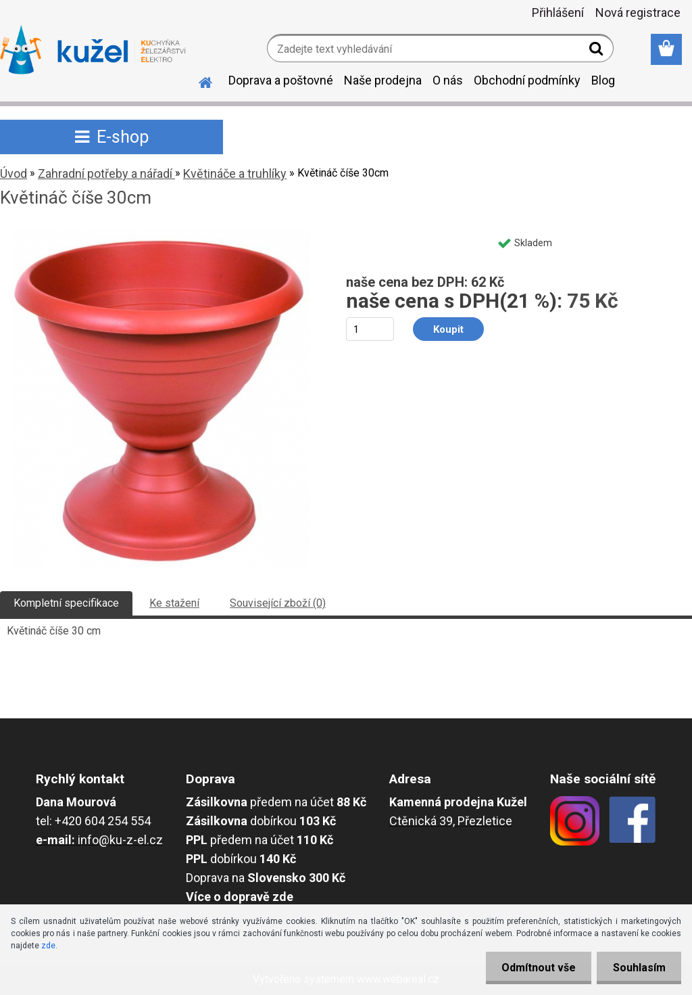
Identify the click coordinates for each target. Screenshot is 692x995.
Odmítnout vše (535, 967)
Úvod (13, 173)
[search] (598, 51)
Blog (603, 80)
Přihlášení (558, 12)
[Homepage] (197, 80)
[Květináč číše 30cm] (160, 234)
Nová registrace (638, 12)
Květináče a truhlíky (235, 173)
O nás (447, 80)
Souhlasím (638, 967)
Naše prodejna (383, 80)
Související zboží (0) (278, 603)
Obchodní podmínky (527, 80)
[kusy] (370, 329)
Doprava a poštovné (280, 80)
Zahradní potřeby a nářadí (106, 173)
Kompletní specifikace (66, 603)
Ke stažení (174, 603)
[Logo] (93, 50)
